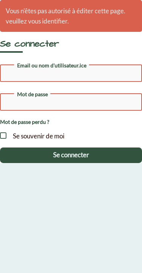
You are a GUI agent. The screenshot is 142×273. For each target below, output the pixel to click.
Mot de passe (32, 94)
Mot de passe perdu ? (24, 122)
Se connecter (71, 155)
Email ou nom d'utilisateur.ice (51, 65)
